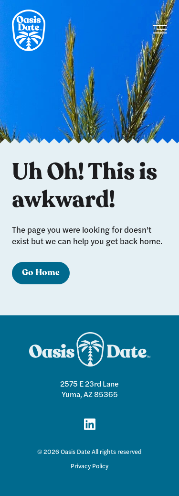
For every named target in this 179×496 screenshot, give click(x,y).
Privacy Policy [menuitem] (89, 466)
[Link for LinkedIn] (90, 423)
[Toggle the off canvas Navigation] (160, 31)
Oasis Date (75, 451)
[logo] (28, 31)
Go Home (41, 273)
